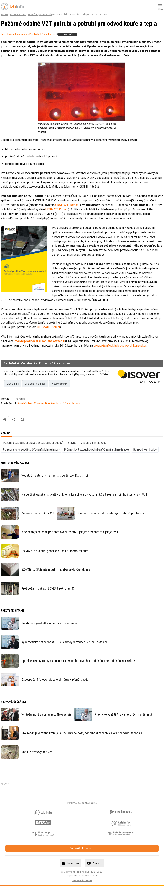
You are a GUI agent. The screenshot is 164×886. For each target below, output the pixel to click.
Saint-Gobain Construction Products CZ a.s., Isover (28, 34)
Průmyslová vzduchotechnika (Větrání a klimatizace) (96, 449)
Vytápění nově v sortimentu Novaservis (46, 714)
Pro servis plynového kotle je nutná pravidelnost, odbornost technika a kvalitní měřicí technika (81, 733)
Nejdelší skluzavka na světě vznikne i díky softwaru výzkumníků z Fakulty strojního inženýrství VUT (84, 494)
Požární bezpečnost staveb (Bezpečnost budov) (33, 442)
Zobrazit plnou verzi (82, 848)
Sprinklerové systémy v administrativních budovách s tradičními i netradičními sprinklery (78, 661)
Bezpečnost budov (18, 14)
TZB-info (4, 14)
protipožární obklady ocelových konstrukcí (120, 345)
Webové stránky (59, 384)
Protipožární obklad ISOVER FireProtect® (47, 588)
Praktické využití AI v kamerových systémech (50, 623)
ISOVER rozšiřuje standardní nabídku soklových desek (55, 569)
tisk (5, 419)
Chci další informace (35, 384)
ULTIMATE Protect (56, 209)
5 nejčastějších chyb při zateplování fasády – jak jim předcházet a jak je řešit (69, 532)
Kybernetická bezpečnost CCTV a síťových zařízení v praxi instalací (64, 642)
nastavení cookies (82, 880)
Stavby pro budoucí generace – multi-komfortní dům (54, 551)
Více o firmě (13, 384)
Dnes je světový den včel (37, 752)
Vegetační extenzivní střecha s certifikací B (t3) (55, 476)
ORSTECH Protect (66, 205)
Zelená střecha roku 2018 (37, 513)
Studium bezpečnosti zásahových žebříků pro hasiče (111, 513)
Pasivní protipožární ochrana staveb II (39, 341)
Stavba (72, 442)
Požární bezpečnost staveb (40, 14)
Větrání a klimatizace (93, 442)
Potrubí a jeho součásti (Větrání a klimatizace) (31, 449)
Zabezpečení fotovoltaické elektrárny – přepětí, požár (55, 679)
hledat (22, 419)
